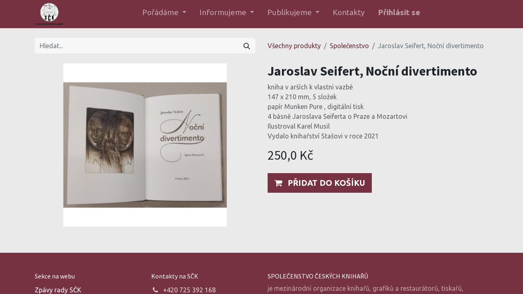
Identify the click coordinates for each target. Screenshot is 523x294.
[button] (320, 183)
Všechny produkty (294, 45)
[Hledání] (246, 45)
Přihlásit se (399, 12)
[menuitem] (349, 14)
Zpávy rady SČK (58, 290)
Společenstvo (349, 45)
